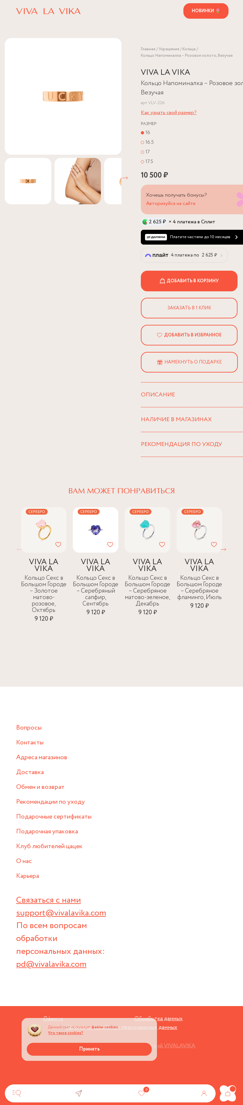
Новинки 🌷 (206, 11)
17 (147, 151)
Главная (148, 49)
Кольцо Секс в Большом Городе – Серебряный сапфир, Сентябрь (95, 590)
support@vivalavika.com (61, 913)
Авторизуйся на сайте (171, 203)
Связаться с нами (49, 901)
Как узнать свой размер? (169, 112)
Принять (89, 1049)
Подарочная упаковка (47, 832)
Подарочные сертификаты (54, 817)
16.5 (149, 142)
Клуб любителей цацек (49, 847)
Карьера (27, 876)
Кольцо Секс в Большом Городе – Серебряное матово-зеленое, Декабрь (147, 590)
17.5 (149, 161)
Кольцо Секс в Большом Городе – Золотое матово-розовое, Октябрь (43, 593)
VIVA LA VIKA (165, 72)
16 (147, 132)
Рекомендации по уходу (50, 802)
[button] (125, 178)
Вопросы (29, 728)
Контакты (30, 743)
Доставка (30, 773)
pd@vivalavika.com (51, 965)
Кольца (189, 49)
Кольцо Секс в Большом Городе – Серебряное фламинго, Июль (199, 587)
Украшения (169, 49)
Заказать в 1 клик (189, 308)
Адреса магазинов (42, 758)
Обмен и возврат (40, 787)
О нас (24, 862)
